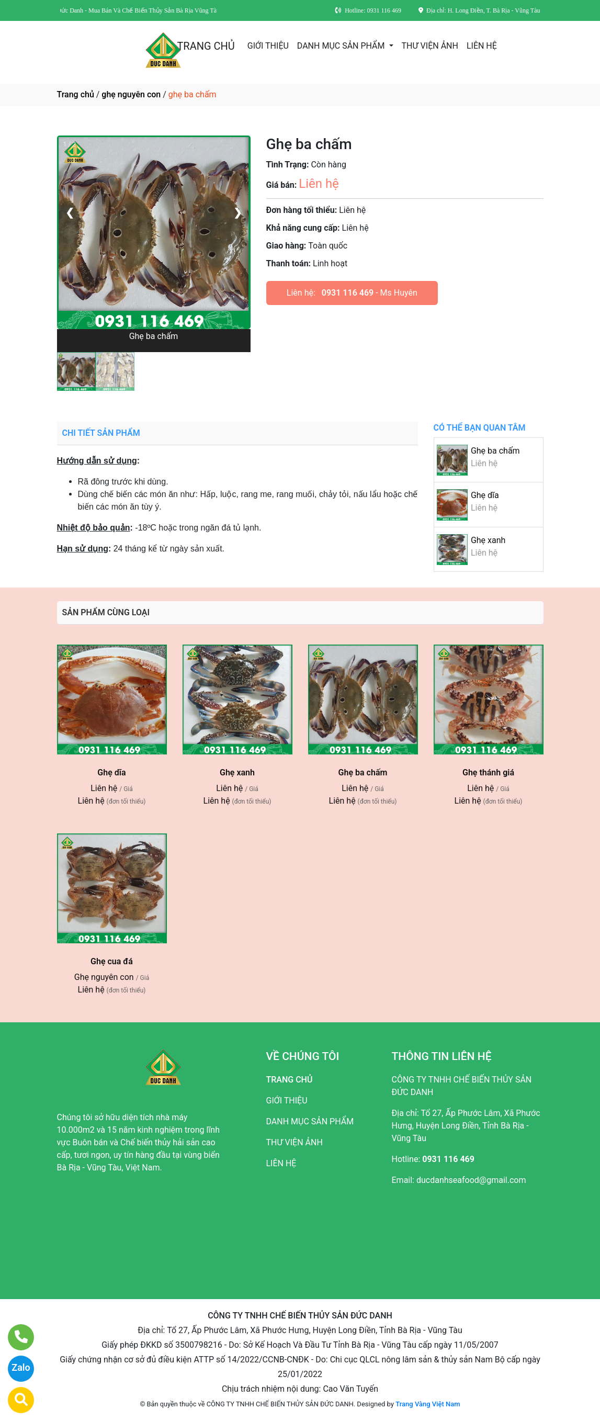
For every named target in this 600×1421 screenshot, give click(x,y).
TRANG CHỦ (205, 46)
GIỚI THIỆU (268, 46)
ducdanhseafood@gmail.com (471, 1180)
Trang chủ (75, 94)
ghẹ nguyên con (131, 94)
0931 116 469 (347, 293)
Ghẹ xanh (488, 540)
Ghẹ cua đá (111, 961)
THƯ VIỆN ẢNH (430, 46)
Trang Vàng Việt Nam (427, 1404)
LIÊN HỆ (482, 46)
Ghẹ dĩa (485, 495)
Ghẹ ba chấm (495, 451)
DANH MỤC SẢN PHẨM (342, 46)
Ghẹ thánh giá (488, 772)
